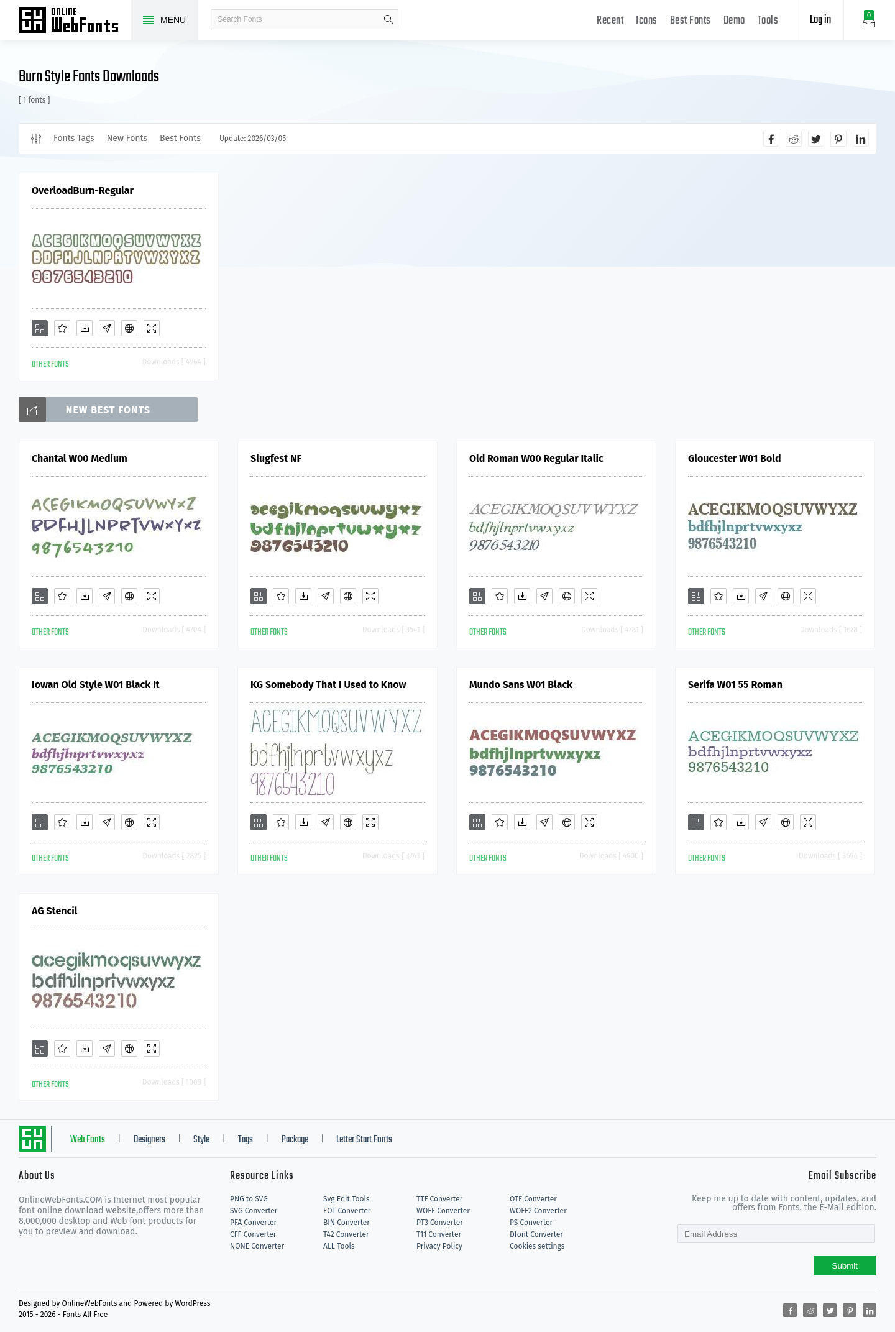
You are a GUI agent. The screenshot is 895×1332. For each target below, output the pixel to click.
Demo (734, 21)
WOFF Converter (443, 1210)
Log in (820, 20)
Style (201, 1140)
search (388, 19)
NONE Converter (257, 1246)
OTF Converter (533, 1199)
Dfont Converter (536, 1234)
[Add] (40, 328)
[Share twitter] (816, 139)
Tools (768, 21)
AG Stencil (54, 911)
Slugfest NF (275, 458)
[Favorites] (62, 328)
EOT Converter (346, 1210)
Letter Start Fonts (364, 1140)
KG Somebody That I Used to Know (328, 685)
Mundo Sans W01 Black (520, 685)
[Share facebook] (771, 139)
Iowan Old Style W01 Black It (96, 685)
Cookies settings (537, 1246)
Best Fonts (690, 21)
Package (295, 1140)
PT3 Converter (439, 1222)
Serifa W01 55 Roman (735, 685)
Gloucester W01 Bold (734, 458)
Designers (149, 1140)
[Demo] (152, 328)
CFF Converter (253, 1234)
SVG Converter (253, 1210)
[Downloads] (84, 328)
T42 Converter (346, 1234)
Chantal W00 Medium (79, 458)
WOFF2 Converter (538, 1210)
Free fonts (75, 21)
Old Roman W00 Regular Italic (536, 458)
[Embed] (129, 328)
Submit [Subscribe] (845, 1265)
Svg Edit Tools (346, 1199)
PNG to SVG (249, 1199)
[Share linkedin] (861, 139)
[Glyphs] (107, 328)
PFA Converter (253, 1222)
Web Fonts (87, 1140)
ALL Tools (339, 1246)
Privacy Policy (439, 1246)
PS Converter (531, 1222)
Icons (647, 21)
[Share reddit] (794, 139)
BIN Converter (346, 1222)
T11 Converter (438, 1234)
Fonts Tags (73, 138)
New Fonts (127, 138)
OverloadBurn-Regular (83, 190)
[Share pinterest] (838, 139)
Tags (245, 1140)
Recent (610, 21)
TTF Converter (439, 1199)
